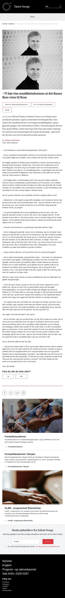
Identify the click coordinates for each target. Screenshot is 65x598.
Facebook (5, 582)
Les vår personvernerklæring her (47, 546)
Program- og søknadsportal (19, 569)
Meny (32, 17)
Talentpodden (7, 590)
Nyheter (11, 24)
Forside (4, 24)
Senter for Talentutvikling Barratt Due (16, 104)
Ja (8, 376)
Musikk (7, 110)
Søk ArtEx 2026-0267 (15, 573)
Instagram (5, 584)
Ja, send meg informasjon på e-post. (21, 546)
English (6, 565)
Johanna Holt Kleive (12, 140)
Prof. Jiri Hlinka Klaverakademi (43, 104)
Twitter (4, 588)
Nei (21, 376)
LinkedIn (5, 586)
